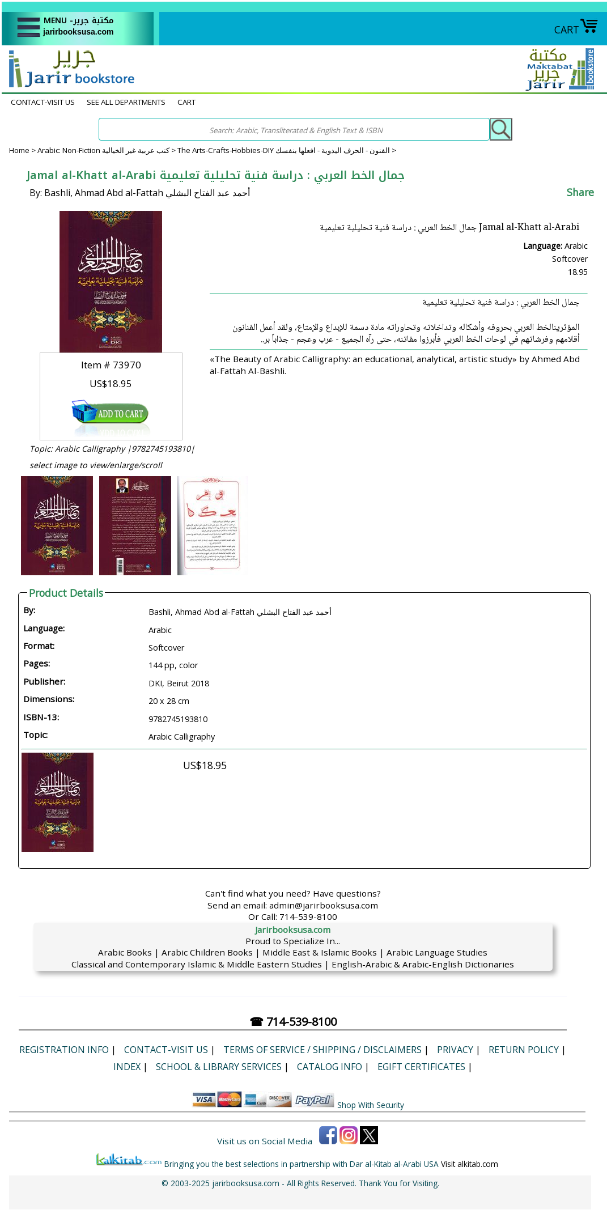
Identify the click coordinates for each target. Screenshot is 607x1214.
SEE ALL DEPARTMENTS (126, 102)
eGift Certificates (421, 1066)
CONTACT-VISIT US (43, 102)
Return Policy (524, 1049)
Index (127, 1066)
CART (576, 29)
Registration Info (64, 1049)
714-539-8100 (308, 916)
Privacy (455, 1049)
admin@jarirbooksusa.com (323, 905)
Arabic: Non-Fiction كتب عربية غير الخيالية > (107, 150)
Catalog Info (329, 1066)
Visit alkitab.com (469, 1163)
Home (19, 150)
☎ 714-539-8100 (293, 1021)
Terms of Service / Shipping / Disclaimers (322, 1049)
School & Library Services (219, 1066)
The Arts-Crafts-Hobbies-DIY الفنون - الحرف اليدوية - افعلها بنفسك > (286, 150)
